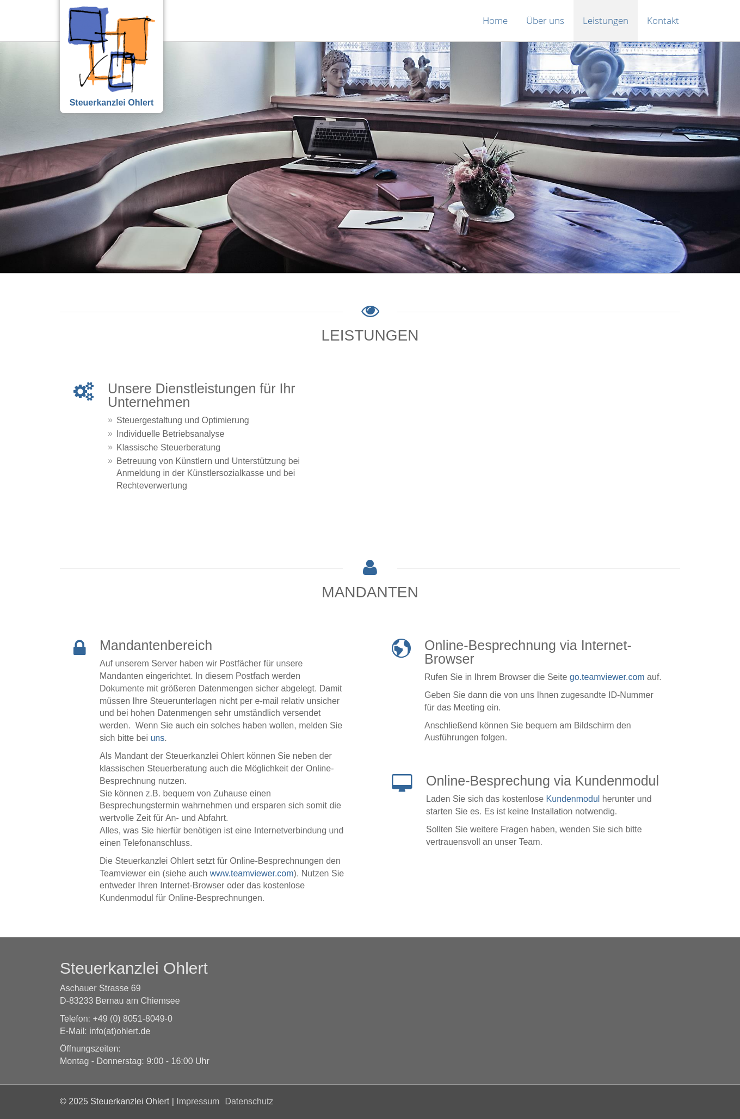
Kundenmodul (573, 798)
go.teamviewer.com (607, 677)
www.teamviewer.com (252, 873)
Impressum (197, 1101)
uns (157, 738)
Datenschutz (249, 1101)
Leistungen (605, 20)
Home (495, 20)
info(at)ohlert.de (119, 1031)
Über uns (545, 20)
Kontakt (663, 20)
